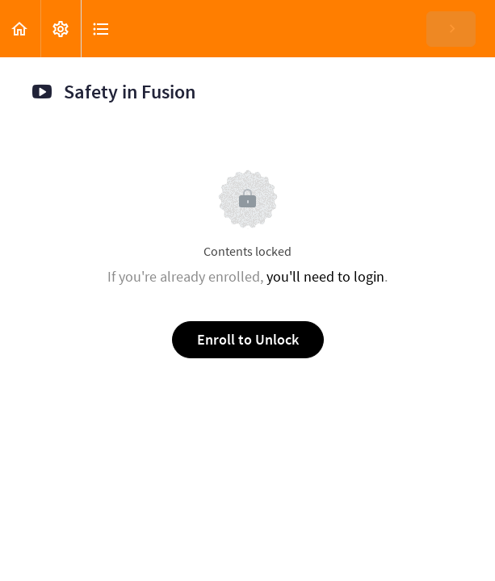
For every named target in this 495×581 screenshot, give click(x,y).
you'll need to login (325, 276)
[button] (20, 28)
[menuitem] (60, 28)
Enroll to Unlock (248, 339)
